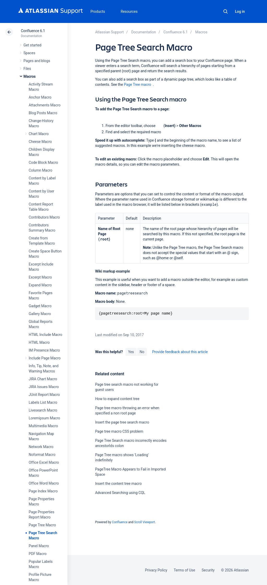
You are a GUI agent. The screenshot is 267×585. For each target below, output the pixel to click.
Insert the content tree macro (118, 483)
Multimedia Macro (43, 426)
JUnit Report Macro (44, 395)
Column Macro (40, 170)
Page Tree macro (137, 84)
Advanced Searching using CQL (120, 493)
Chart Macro (39, 134)
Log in (240, 11)
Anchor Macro (40, 97)
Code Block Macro (43, 162)
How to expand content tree (117, 399)
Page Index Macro (43, 491)
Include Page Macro (44, 358)
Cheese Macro (40, 142)
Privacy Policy (156, 570)
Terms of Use (184, 570)
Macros (29, 76)
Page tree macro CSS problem (119, 431)
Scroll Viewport (144, 522)
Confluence (120, 522)
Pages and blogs (36, 61)
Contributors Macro (44, 217)
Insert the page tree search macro (122, 422)
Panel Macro (39, 546)
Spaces (29, 53)
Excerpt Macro (40, 277)
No (142, 352)
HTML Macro (39, 342)
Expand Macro (40, 285)
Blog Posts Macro (43, 113)
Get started (32, 45)
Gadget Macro (40, 306)
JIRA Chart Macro (43, 379)
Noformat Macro (42, 455)
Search (225, 11)
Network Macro (41, 447)
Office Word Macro (44, 483)
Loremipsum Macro (44, 418)
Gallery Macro (40, 314)
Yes (131, 352)
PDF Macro (37, 554)
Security (208, 570)
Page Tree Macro (42, 525)
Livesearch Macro (43, 410)
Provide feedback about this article (180, 352)
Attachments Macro (44, 105)
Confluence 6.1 (33, 31)
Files (27, 69)
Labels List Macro (43, 402)
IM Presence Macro (44, 350)
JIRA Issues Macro (44, 387)
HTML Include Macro (45, 335)
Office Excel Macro (44, 462)
